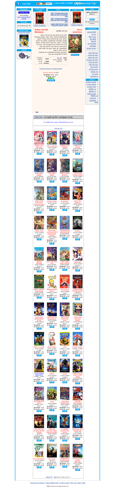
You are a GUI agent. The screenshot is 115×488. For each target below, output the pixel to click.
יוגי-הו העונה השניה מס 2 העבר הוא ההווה (39, 202)
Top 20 (93, 41)
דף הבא (49, 477)
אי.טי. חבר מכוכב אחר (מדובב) (77, 429)
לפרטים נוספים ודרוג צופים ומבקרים (51, 68)
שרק (64, 347)
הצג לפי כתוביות (92, 60)
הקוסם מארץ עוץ (39, 459)
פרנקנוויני (78, 231)
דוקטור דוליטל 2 (78, 347)
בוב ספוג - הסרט (52, 146)
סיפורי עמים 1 (39, 231)
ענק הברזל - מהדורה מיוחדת (78, 174)
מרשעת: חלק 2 (39, 374)
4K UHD (93, 39)
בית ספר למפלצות (39, 262)
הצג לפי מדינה (93, 55)
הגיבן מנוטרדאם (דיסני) (39, 402)
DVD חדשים (91, 32)
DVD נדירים (92, 43)
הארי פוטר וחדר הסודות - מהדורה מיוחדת (39, 430)
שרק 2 (52, 401)
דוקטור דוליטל (51, 347)
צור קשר (73, 483)
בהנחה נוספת (77, 24)
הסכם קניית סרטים (24, 32)
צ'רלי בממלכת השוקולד (64, 146)
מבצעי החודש (91, 82)
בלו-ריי (93, 34)
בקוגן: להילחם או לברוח (64, 174)
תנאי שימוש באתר (51, 483)
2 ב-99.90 (92, 91)
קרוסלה (51, 374)
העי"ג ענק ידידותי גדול (51, 262)
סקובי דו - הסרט (39, 347)
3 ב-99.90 (92, 89)
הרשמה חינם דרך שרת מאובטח (24, 17)
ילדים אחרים (93, 69)
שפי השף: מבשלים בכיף (77, 402)
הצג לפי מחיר (93, 62)
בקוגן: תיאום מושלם (39, 174)
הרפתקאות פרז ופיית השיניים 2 (65, 231)
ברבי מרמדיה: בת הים (77, 146)
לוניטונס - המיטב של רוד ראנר (39, 290)
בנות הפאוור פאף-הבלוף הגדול (65, 318)
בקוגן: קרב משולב (51, 174)
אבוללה (64, 374)
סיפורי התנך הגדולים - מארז (65, 262)
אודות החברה (64, 483)
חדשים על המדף (39, 19)
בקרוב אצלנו (91, 48)
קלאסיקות (94, 76)
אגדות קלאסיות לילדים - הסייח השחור (77, 374)
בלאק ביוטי (51, 459)
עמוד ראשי (81, 483)
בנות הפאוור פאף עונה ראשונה (78, 318)
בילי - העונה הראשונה (77, 201)
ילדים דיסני (94, 67)
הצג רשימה (38, 117)
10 (55, 477)
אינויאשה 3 (64, 201)
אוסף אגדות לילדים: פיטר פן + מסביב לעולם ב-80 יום (51, 232)
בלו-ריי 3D (92, 37)
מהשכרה (93, 98)
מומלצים (93, 46)
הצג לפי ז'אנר (93, 53)
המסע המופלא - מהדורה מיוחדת (77, 290)
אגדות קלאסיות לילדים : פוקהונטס (77, 459)
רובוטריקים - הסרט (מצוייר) (64, 402)
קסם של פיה (65, 289)
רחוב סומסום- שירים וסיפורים (64, 459)
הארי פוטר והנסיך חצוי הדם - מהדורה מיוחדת (51, 430)
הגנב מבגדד (77, 262)
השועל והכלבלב (52, 201)
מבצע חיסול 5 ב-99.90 (92, 95)
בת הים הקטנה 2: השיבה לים (52, 317)
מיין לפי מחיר (58, 128)
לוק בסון (59, 58)
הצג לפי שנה (93, 65)
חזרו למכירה (91, 87)
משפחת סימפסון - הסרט (52, 290)
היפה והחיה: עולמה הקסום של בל (39, 318)
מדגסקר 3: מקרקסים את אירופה (64, 430)
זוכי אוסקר (94, 72)
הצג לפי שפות (93, 57)
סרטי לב (95, 74)
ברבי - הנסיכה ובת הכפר (39, 146)
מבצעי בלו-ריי (91, 84)
